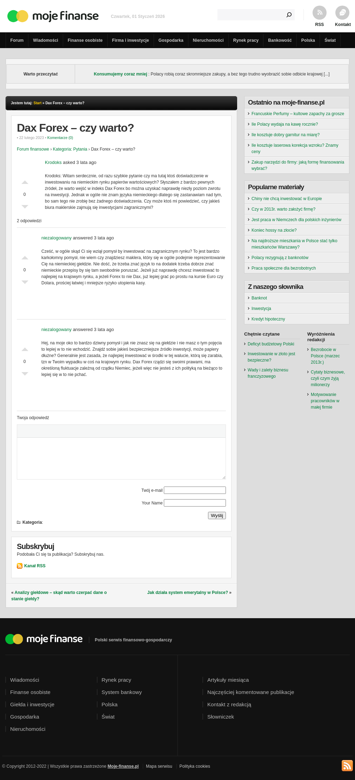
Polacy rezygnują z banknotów (280, 257)
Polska (308, 40)
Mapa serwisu (159, 766)
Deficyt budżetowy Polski (271, 344)
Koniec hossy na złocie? (274, 230)
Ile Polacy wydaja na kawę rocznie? (285, 124)
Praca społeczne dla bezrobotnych (284, 268)
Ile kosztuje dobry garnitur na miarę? (286, 134)
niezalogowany (56, 237)
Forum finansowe (33, 149)
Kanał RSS (35, 565)
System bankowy (122, 692)
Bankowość (280, 40)
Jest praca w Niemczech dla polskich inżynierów (296, 219)
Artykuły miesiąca (228, 680)
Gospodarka (171, 40)
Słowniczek (220, 717)
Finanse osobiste (85, 40)
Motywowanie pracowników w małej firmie (325, 401)
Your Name (152, 503)
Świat (330, 40)
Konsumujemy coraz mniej (120, 74)
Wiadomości (45, 40)
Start (37, 103)
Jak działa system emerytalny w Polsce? (187, 592)
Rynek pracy (246, 40)
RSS (319, 24)
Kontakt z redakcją (229, 704)
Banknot (259, 298)
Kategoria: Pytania (70, 149)
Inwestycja (261, 308)
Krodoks (53, 162)
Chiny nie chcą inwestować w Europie (287, 198)
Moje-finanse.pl (123, 766)
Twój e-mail (152, 490)
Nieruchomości (208, 40)
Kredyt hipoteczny (268, 319)
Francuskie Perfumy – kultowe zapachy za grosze (298, 113)
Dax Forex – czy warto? (75, 127)
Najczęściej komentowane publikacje (250, 692)
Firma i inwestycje (130, 40)
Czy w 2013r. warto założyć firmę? (283, 209)
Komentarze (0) (60, 137)
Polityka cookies (195, 766)
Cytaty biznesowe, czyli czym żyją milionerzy (328, 378)
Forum (17, 40)
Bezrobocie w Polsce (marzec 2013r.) (325, 356)
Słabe (24, 208)
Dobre (24, 180)
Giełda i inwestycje (32, 704)
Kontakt (342, 24)
